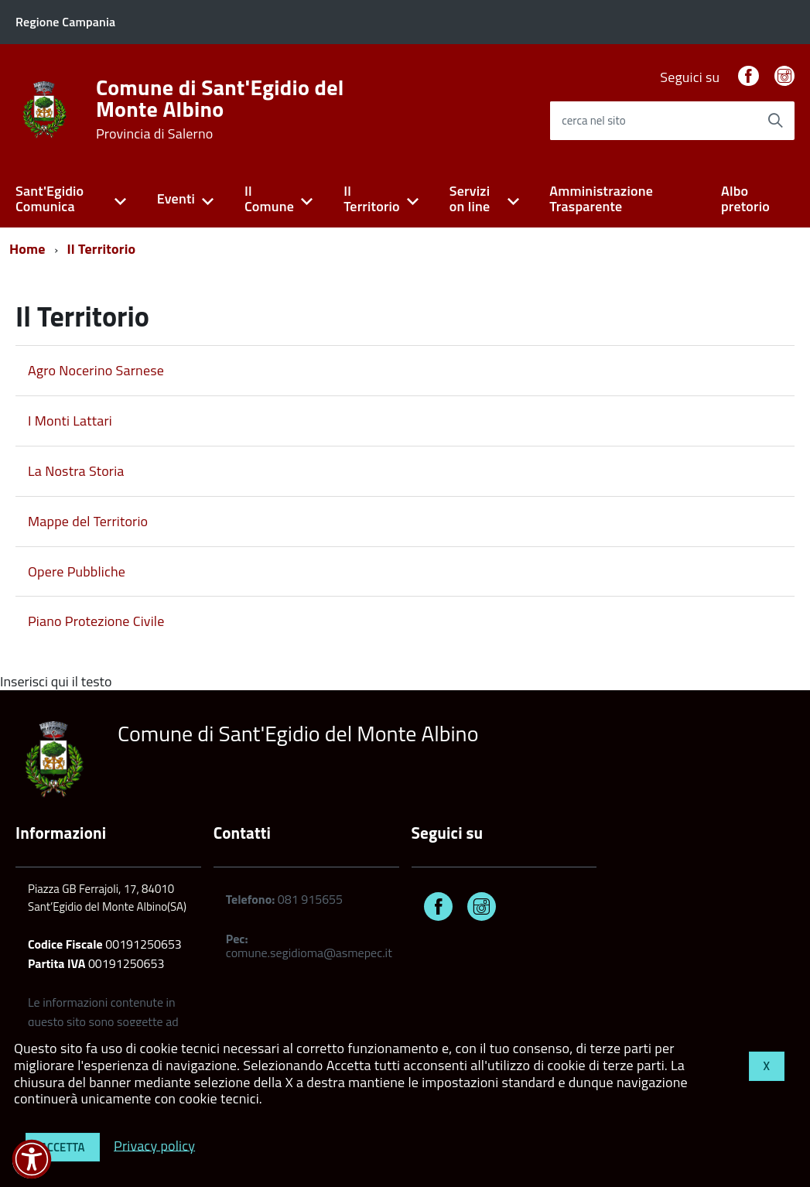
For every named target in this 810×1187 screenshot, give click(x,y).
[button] (32, 1159)
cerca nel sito (593, 120)
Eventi (176, 198)
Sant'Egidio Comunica (49, 198)
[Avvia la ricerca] (775, 120)
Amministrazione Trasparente (601, 198)
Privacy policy (154, 1144)
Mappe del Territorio (88, 521)
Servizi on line (469, 198)
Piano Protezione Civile (96, 621)
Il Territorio (371, 198)
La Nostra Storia (76, 470)
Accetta (62, 1147)
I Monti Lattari (70, 420)
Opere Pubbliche (76, 571)
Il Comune (269, 198)
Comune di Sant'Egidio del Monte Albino (220, 109)
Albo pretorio (745, 198)
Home (27, 248)
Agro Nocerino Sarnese (96, 370)
